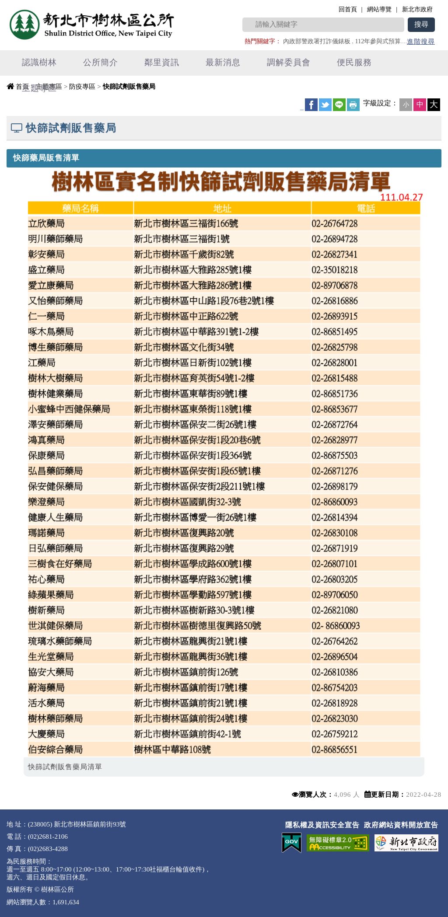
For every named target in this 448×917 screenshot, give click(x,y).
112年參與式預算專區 (384, 41)
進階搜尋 (421, 41)
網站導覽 (379, 9)
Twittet (325, 104)
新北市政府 (417, 9)
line (339, 104)
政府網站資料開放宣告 (401, 825)
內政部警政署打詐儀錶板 (316, 41)
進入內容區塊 (22, 4)
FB (311, 104)
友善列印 (353, 104)
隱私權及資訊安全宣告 (322, 825)
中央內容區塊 (29, 103)
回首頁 (348, 9)
